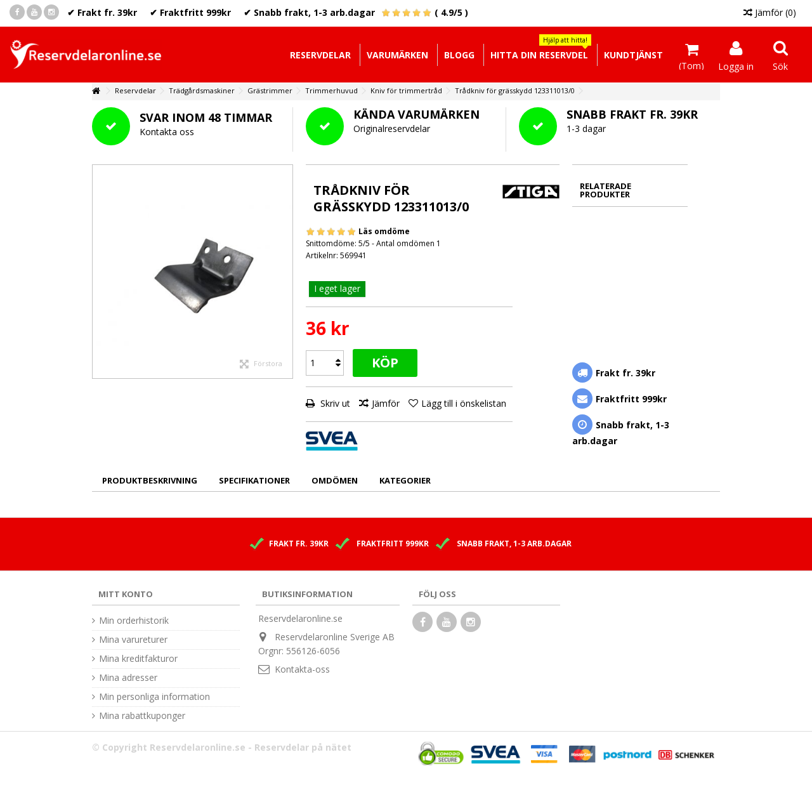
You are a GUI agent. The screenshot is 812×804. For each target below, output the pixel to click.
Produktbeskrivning (149, 480)
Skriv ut (334, 403)
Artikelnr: (322, 255)
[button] (538, 55)
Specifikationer (254, 480)
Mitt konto (125, 594)
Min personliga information (154, 696)
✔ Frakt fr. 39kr (102, 12)
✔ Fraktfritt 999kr (190, 12)
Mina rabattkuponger (142, 716)
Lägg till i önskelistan (463, 403)
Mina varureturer (133, 639)
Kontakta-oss (302, 669)
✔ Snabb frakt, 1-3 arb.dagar (309, 12)
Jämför (386, 403)
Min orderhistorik (134, 620)
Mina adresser (128, 677)
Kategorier (405, 480)
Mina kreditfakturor (138, 658)
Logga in (736, 65)
